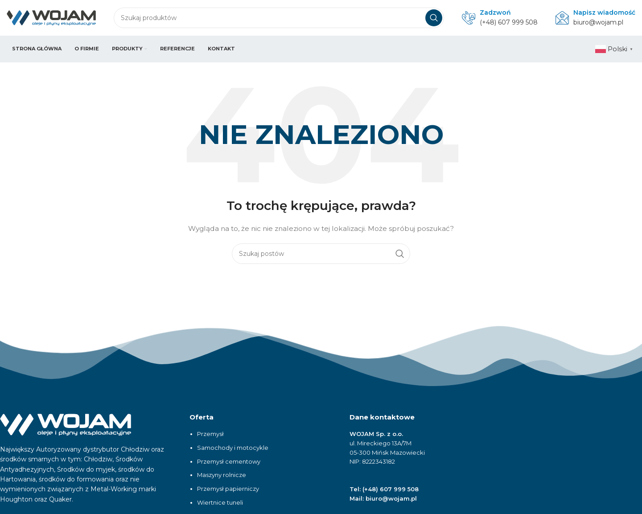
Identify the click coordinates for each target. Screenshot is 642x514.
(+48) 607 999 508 (509, 22)
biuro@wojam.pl (598, 22)
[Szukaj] (279, 18)
